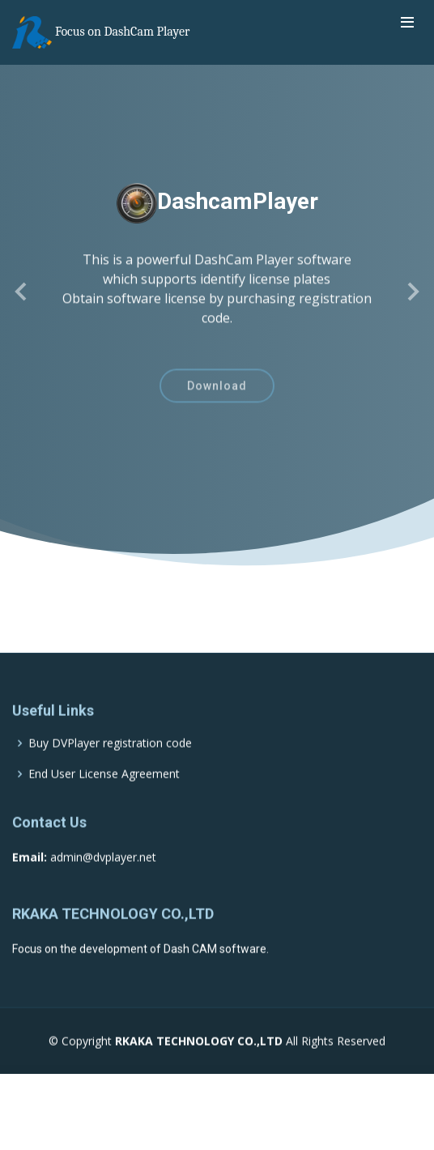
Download (217, 393)
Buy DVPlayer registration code (110, 769)
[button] (22, 291)
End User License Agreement (104, 800)
